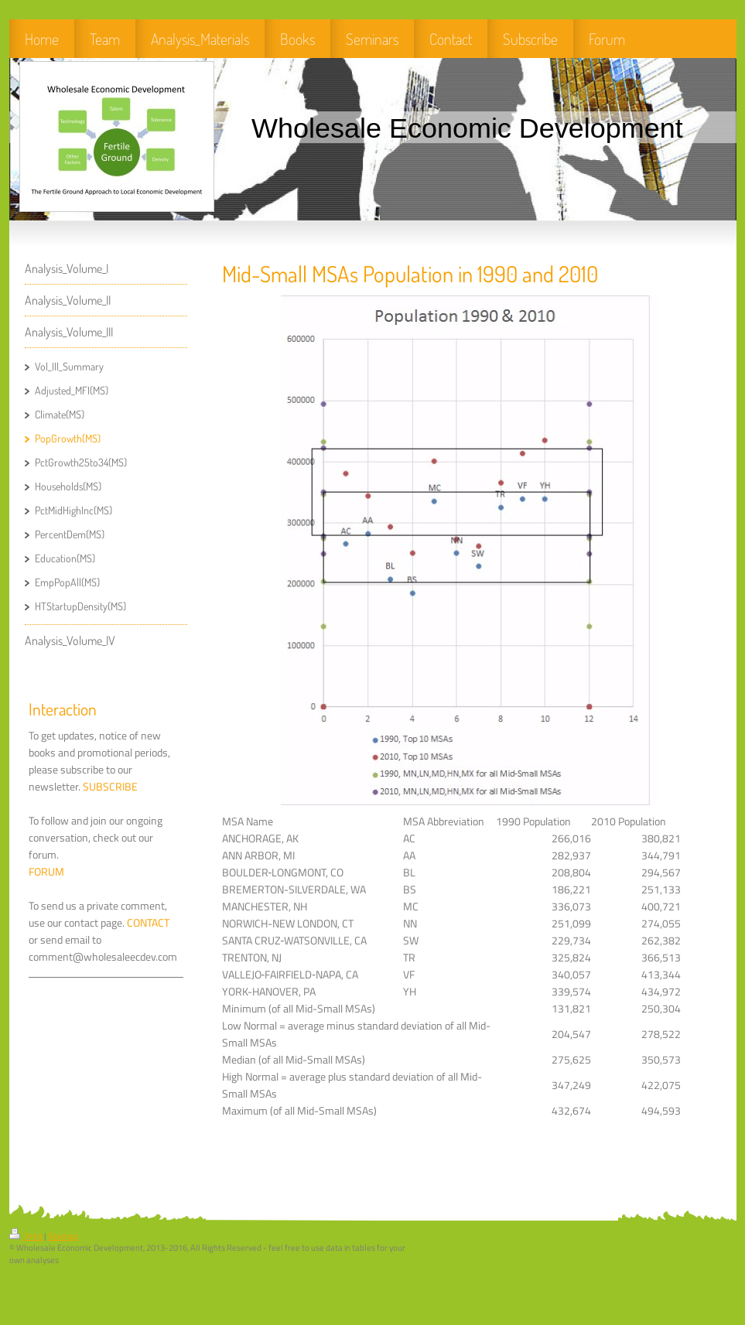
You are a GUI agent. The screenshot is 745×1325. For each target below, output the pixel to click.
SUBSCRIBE (110, 786)
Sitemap (63, 1236)
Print (26, 1236)
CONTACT (148, 922)
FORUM (46, 871)
